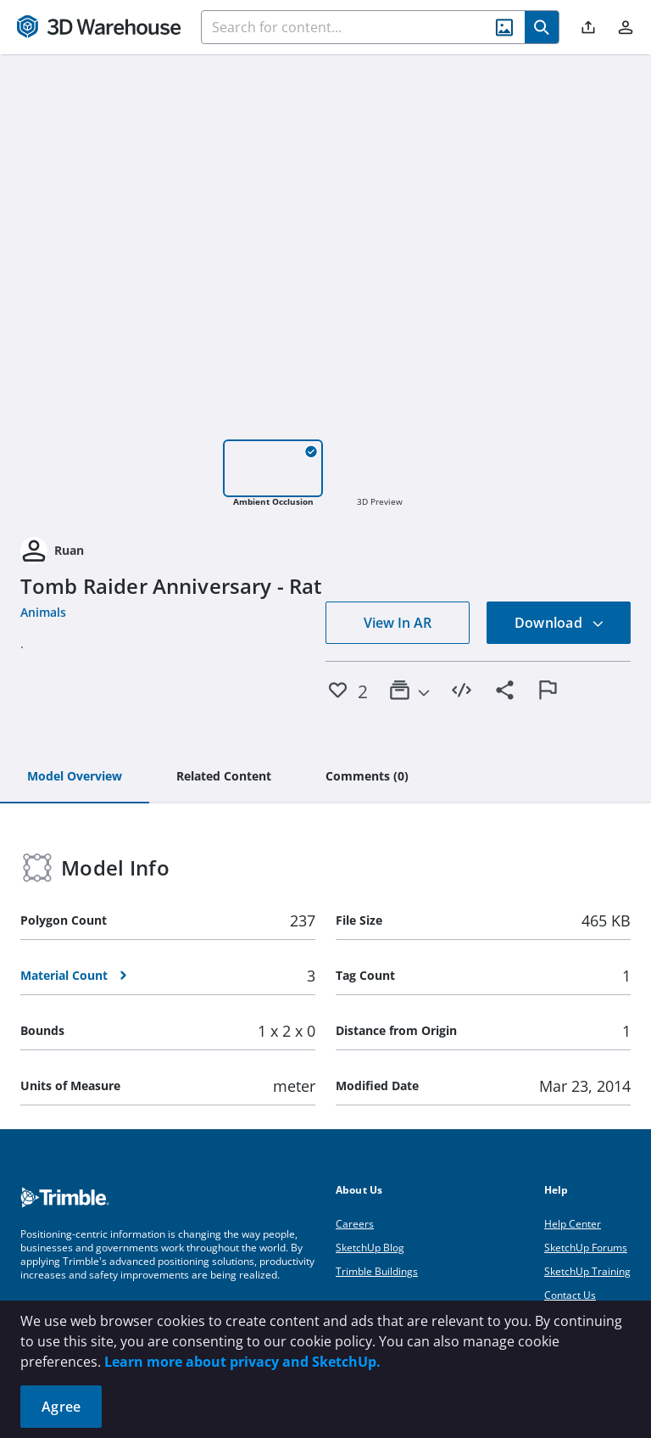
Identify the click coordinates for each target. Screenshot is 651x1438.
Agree (61, 1406)
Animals (43, 612)
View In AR (397, 622)
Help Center (572, 1224)
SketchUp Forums (585, 1247)
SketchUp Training (587, 1271)
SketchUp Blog (370, 1247)
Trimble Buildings (377, 1271)
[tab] (74, 777)
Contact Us (570, 1295)
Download (559, 622)
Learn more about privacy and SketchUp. (242, 1361)
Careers (355, 1224)
